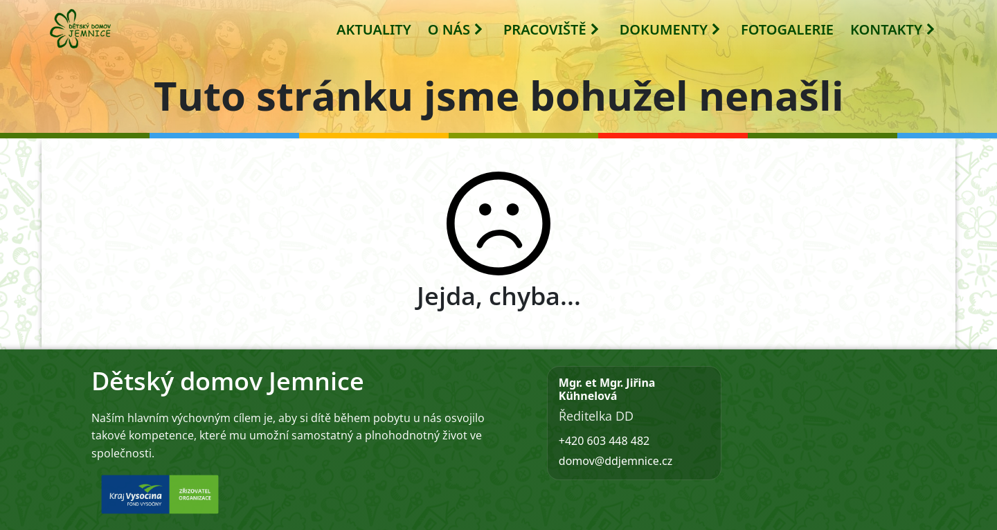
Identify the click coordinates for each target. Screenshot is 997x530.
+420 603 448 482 (604, 440)
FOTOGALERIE (787, 29)
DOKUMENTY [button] (670, 29)
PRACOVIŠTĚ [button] (551, 29)
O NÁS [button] (456, 29)
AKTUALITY (373, 29)
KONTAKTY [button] (893, 29)
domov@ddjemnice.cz (615, 460)
